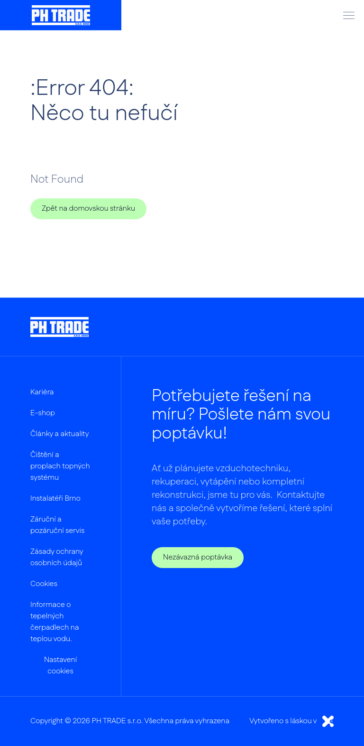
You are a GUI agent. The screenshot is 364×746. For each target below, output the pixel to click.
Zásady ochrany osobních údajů (56, 557)
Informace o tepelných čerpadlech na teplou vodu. (54, 621)
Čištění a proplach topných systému (60, 466)
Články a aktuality (59, 434)
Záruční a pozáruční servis (57, 525)
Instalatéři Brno (55, 498)
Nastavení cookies (60, 665)
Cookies (43, 583)
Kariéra (42, 392)
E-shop (42, 413)
